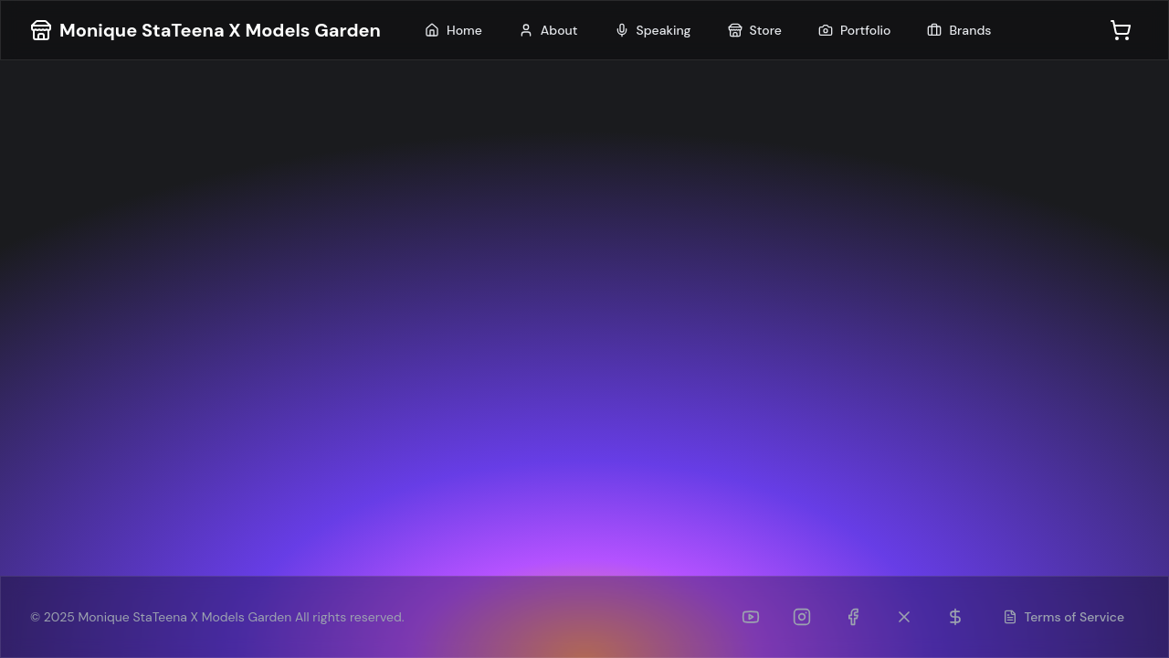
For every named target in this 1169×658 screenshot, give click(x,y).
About (548, 30)
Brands (959, 30)
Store (755, 30)
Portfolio (854, 30)
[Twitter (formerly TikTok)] (904, 617)
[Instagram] (802, 617)
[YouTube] (750, 617)
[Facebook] (853, 617)
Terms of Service (1064, 617)
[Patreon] (955, 617)
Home (453, 30)
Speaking (653, 30)
